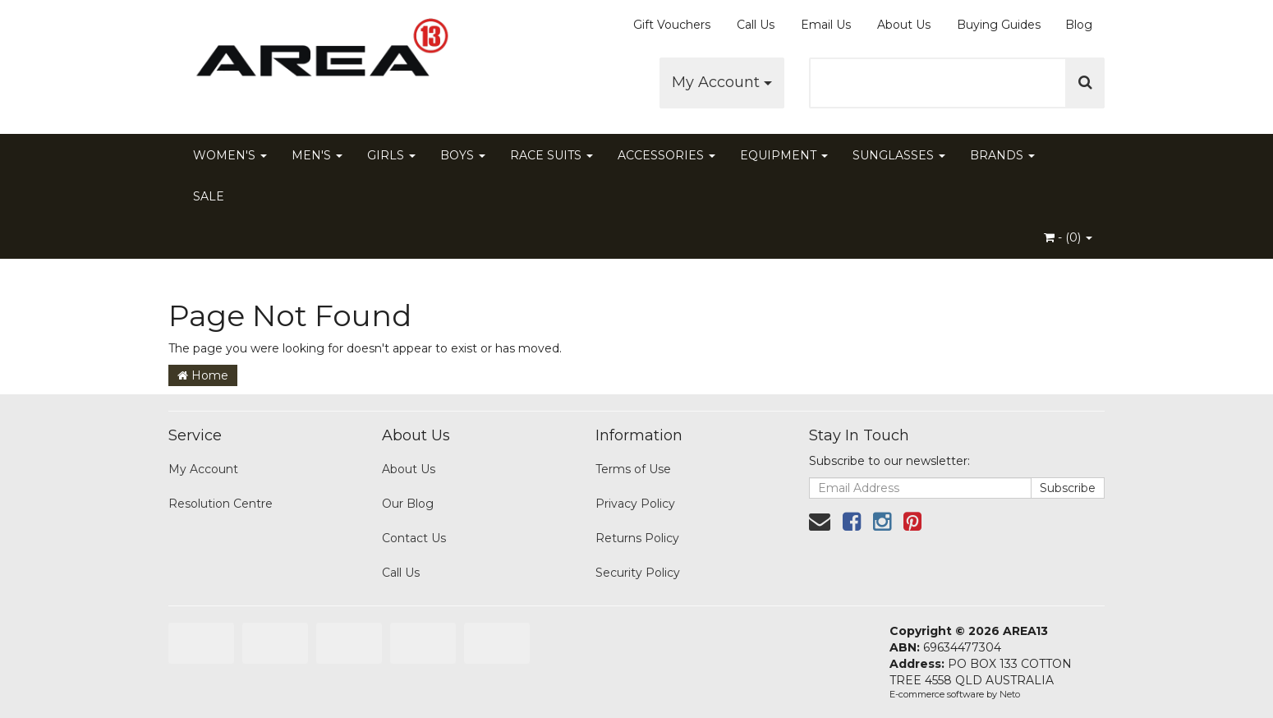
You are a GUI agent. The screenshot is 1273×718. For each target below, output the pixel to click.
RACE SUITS (551, 155)
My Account (722, 82)
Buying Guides (999, 24)
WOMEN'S (230, 155)
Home (202, 375)
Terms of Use (633, 469)
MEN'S (317, 155)
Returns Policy (637, 538)
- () (1068, 237)
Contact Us (414, 538)
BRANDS (1002, 155)
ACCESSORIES (666, 155)
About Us (904, 24)
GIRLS (391, 155)
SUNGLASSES (898, 155)
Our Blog (408, 503)
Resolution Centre (220, 503)
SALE (208, 196)
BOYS (462, 155)
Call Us (755, 24)
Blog (1078, 24)
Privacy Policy (635, 503)
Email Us (826, 24)
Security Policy (637, 572)
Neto (1010, 694)
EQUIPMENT (784, 155)
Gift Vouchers (671, 24)
